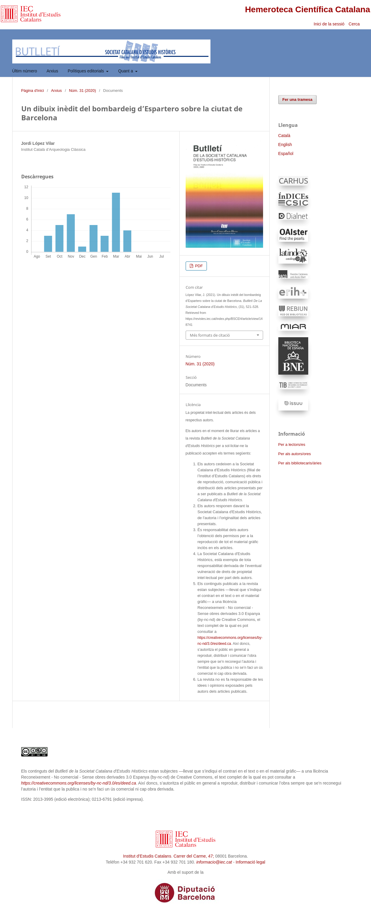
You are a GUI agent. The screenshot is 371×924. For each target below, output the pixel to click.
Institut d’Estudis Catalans (147, 856)
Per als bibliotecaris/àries (300, 463)
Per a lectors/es (291, 444)
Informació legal (250, 862)
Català (284, 135)
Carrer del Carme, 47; (193, 856)
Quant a (126, 71)
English (285, 144)
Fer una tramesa (298, 99)
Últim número (24, 71)
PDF (198, 266)
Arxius (52, 71)
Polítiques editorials (86, 71)
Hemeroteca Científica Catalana (307, 9)
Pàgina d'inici (32, 90)
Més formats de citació (210, 335)
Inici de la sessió (329, 24)
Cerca (355, 24)
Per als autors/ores (294, 454)
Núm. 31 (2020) (82, 90)
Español (286, 153)
